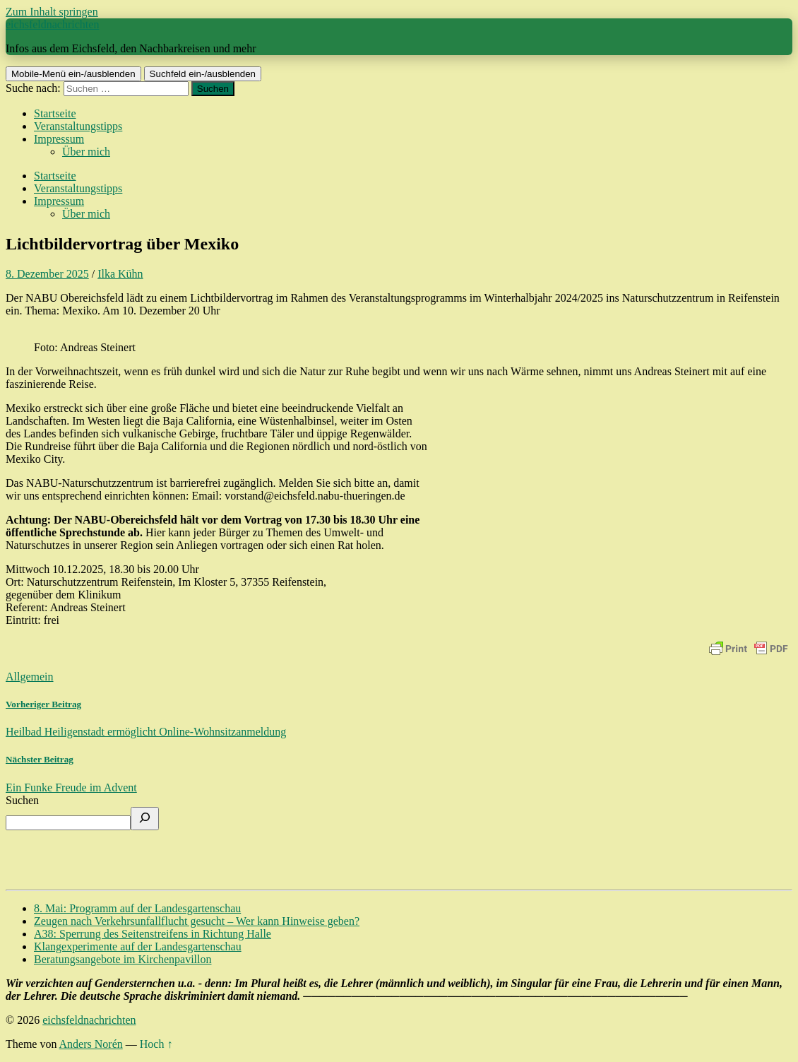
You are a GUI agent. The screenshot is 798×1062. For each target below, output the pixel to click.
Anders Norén (91, 1044)
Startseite (55, 113)
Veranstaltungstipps (78, 126)
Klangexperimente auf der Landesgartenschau (138, 946)
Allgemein (30, 677)
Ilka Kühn (120, 274)
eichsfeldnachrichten (52, 24)
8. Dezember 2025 (47, 274)
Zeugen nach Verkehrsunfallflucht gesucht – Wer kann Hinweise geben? (196, 921)
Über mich (86, 152)
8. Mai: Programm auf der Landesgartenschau (137, 908)
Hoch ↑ (156, 1044)
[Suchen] (145, 818)
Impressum (59, 139)
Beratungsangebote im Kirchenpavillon (122, 959)
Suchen (22, 800)
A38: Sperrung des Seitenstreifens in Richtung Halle (152, 934)
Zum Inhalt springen (52, 12)
